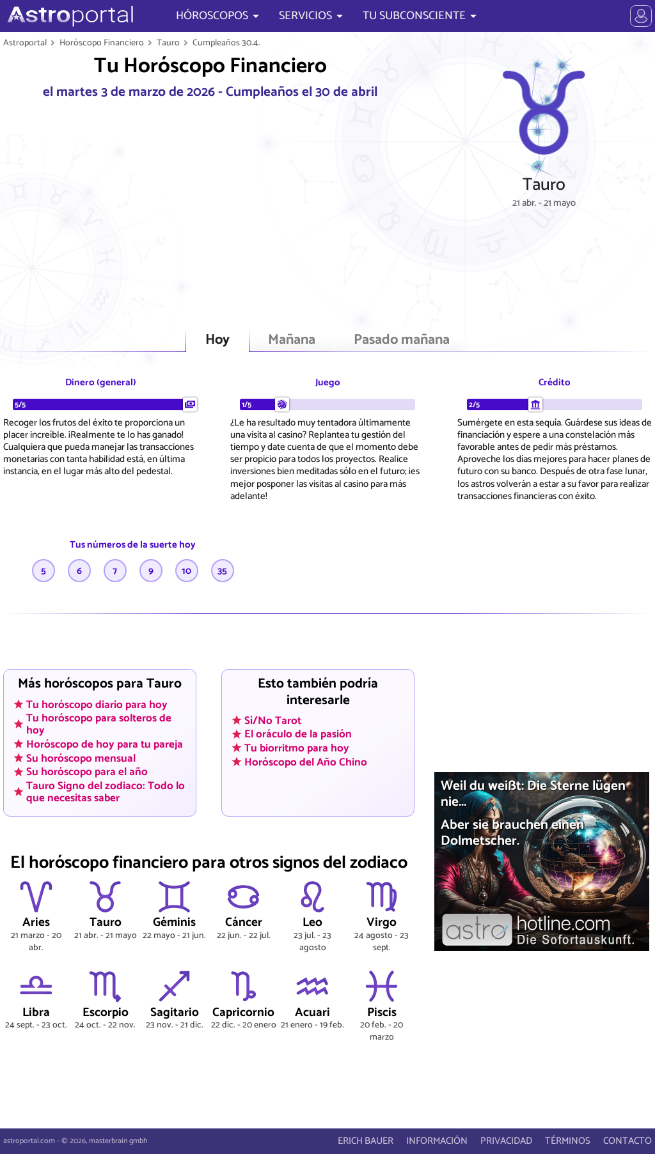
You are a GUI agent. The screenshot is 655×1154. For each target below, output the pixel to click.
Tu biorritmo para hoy (296, 748)
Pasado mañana (402, 340)
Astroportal (25, 43)
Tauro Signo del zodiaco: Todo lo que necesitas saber (105, 792)
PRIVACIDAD (506, 1141)
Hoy (217, 340)
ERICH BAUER (365, 1141)
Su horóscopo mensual (81, 758)
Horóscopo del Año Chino (305, 762)
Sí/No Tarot (272, 720)
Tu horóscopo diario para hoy (97, 704)
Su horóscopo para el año (87, 772)
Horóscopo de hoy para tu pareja (104, 744)
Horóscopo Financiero (101, 43)
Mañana (291, 340)
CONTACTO (627, 1141)
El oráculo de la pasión (298, 734)
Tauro (168, 43)
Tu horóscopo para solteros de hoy (98, 724)
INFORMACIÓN (437, 1141)
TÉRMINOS (567, 1141)
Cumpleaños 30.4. (226, 43)
